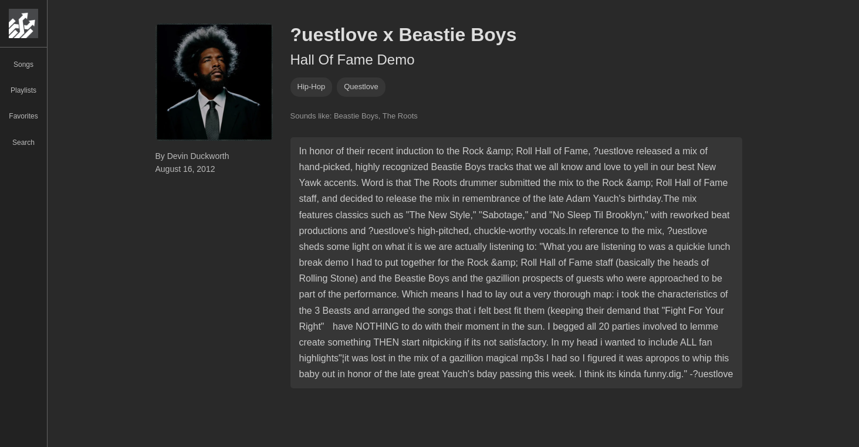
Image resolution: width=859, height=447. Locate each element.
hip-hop (311, 86)
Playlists (23, 90)
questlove (361, 86)
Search (23, 142)
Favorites (23, 116)
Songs (23, 64)
